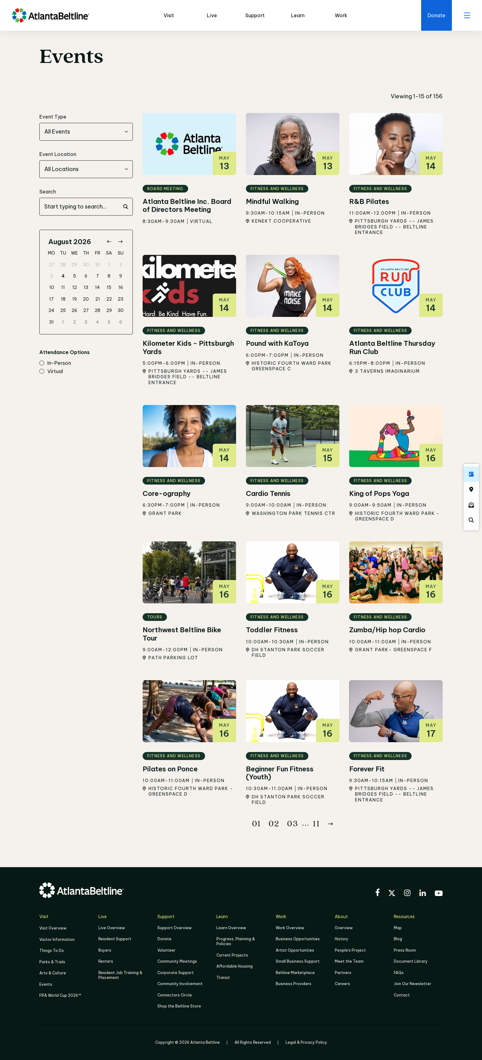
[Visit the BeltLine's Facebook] (377, 893)
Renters (105, 961)
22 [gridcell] (109, 299)
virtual (51, 371)
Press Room (405, 950)
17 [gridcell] (51, 299)
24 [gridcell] (51, 310)
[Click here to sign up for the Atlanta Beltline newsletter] (471, 504)
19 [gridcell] (74, 299)
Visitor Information (57, 939)
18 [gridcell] (63, 299)
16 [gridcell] (120, 287)
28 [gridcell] (63, 264)
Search (47, 192)
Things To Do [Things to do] (51, 950)
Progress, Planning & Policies (235, 941)
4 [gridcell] (63, 276)
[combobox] (86, 132)
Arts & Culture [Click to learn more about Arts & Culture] (52, 972)
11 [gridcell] (63, 287)
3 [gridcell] (51, 276)
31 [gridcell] (97, 264)
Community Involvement (180, 983)
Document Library (411, 961)
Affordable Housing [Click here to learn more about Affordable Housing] (234, 966)
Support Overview (174, 928)
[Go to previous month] (109, 241)
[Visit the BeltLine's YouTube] (439, 894)
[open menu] (466, 15)
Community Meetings (177, 961)
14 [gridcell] (97, 287)
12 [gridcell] (74, 287)
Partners (343, 972)
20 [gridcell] (86, 299)
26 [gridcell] (74, 310)
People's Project (350, 950)
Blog (398, 939)
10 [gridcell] (51, 287)
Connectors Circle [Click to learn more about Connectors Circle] (174, 994)
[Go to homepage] (50, 15)
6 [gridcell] (86, 276)
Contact (402, 994)
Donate (164, 939)
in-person (55, 363)
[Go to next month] (120, 241)
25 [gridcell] (63, 310)
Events (45, 983)
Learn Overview (231, 928)
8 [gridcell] (109, 276)
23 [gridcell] (120, 299)
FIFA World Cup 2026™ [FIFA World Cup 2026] (60, 994)
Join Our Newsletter (412, 983)
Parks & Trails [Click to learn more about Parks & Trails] (52, 961)
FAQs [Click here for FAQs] (399, 972)
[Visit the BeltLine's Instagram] (407, 894)
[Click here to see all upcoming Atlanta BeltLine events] (471, 474)
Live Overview (111, 928)
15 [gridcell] (109, 287)
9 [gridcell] (120, 276)
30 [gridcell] (86, 264)
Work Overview (290, 928)
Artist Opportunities (295, 950)
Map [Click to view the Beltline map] (398, 928)
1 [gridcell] (109, 264)
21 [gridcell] (97, 299)
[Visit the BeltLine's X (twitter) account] (391, 894)
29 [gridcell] (74, 264)
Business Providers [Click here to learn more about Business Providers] (293, 983)
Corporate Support (175, 972)
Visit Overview (52, 928)
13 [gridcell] (86, 287)
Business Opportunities (298, 939)
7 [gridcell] (97, 276)
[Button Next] (330, 823)
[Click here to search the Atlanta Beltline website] (471, 520)
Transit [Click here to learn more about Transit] (223, 977)
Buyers (104, 950)
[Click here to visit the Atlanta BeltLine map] (471, 489)
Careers (342, 983)
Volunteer (166, 950)
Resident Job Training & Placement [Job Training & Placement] (120, 975)
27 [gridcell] (51, 264)
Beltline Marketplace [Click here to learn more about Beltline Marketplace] (295, 972)
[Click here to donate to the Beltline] (436, 15)
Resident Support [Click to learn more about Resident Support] (114, 939)
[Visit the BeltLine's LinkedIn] (422, 894)
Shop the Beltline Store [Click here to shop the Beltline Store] (179, 1005)
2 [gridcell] (120, 264)
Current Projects (232, 955)
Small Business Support (298, 961)
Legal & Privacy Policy (306, 1042)
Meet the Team (349, 961)
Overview (344, 928)
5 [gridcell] (74, 276)
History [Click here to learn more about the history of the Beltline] (341, 939)
